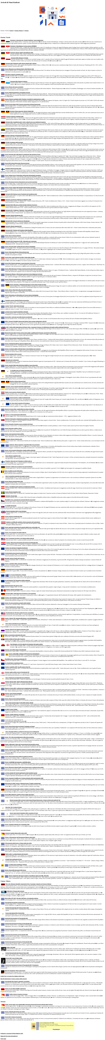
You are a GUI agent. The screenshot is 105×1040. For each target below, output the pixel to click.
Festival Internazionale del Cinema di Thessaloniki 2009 (18, 929)
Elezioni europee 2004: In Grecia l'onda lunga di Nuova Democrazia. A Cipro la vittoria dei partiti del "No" (35, 800)
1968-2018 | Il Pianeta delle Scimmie (15, 891)
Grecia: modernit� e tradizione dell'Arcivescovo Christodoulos (24, 653)
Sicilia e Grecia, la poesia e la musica (18, 994)
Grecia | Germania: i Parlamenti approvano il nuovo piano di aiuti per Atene (28, 284)
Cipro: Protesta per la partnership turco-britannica (17, 677)
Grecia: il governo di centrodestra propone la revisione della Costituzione (23, 749)
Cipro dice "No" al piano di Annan (13, 807)
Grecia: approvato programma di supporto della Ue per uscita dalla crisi (22, 527)
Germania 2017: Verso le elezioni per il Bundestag (17, 221)
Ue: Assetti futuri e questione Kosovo (14, 663)
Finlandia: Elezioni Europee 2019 (13, 168)
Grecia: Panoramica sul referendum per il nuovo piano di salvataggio (21, 295)
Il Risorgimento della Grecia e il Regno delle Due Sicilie (18, 843)
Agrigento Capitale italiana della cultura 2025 (16, 833)
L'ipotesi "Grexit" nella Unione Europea (14, 306)
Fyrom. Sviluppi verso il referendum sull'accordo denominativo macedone (23, 175)
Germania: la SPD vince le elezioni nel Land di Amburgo (18, 466)
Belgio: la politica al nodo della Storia (13, 471)
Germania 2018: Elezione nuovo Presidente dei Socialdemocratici (21, 194)
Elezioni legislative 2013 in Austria (13, 354)
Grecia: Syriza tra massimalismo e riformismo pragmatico (19, 279)
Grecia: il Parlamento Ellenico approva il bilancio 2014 (18, 343)
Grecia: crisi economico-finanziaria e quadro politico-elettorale (20, 450)
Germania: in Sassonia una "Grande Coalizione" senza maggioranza (26, 40)
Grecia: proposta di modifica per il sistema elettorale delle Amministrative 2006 (24, 778)
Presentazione (56, 1029)
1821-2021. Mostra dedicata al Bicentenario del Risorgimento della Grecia (22, 848)
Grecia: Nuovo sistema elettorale (13, 235)
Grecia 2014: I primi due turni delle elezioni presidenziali (18, 317)
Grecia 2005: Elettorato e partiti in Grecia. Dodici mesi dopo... (20, 794)
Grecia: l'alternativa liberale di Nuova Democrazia (17, 252)
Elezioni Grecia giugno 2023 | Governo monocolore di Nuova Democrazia (22, 104)
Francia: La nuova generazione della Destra (15, 414)
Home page (3, 1038)
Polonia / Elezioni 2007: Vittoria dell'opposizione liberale (18, 681)
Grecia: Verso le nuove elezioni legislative (15, 698)
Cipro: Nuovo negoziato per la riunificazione (16, 623)
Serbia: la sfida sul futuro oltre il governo (15, 639)
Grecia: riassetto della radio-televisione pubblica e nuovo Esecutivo (21, 365)
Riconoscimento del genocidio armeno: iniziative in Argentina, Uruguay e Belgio (24, 789)
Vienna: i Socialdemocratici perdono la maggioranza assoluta (20, 486)
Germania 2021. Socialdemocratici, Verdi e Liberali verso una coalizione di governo (25, 122)
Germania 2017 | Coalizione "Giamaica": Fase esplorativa (19, 210)
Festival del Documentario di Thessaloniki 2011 (16, 918)
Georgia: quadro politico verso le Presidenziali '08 (17, 672)
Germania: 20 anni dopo (11, 496)
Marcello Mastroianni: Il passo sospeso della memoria (14, 978)
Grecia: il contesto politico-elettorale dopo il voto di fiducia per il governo (23, 349)
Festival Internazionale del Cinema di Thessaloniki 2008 (18, 941)
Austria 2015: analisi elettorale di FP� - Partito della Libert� (19, 257)
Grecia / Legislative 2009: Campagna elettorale (16, 563)
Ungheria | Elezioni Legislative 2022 (14, 116)
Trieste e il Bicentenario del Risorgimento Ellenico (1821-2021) (20, 837)
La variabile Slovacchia (10, 505)
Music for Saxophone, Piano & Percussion (15, 970)
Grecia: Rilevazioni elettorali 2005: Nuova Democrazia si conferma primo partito (24, 767)
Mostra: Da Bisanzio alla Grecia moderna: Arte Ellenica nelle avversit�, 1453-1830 (29, 875)
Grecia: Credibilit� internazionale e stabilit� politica (18, 762)
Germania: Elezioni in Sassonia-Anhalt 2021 (16, 128)
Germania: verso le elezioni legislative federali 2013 (17, 386)
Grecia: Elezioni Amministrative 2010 (14, 481)
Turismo (27, 30)
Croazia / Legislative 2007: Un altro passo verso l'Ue (17, 667)
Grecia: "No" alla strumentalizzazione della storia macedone (19, 737)
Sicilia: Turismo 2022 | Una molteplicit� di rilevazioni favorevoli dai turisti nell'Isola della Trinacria (29, 1004)
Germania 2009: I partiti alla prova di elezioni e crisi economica (20, 593)
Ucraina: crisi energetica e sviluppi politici (15, 597)
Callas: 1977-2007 (11, 947)
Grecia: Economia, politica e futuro (13, 428)
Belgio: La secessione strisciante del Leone (14, 635)
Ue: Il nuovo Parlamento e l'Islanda (17, 574)
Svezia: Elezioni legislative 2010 (13, 492)
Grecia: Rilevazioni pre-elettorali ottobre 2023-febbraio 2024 (19, 69)
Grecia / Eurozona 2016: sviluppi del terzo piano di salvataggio (20, 246)
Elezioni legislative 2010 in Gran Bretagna (16, 511)
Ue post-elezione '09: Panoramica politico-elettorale (17, 580)
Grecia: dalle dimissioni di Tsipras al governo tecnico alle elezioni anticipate (23, 268)
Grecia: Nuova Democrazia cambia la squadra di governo (19, 756)
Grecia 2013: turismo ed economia (13, 1017)
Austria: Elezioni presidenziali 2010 (13, 516)
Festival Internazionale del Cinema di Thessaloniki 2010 (18, 923)
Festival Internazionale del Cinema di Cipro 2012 (17, 907)
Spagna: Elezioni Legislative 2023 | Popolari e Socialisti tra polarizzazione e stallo (24, 99)
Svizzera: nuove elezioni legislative (13, 693)
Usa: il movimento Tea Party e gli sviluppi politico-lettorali (20, 538)
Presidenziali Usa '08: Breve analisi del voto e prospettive (20, 612)
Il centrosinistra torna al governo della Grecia (16, 553)
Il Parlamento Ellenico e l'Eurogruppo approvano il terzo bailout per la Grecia (23, 274)
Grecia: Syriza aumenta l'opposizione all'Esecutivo (17, 338)
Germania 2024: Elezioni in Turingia (19, 58)
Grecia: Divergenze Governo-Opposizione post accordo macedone (21, 182)
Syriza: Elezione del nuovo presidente (14, 87)
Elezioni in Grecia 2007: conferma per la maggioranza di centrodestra (21, 688)
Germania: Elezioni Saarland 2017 (13, 226)
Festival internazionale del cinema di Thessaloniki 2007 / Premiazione (22, 965)
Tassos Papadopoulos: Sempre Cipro (14, 607)
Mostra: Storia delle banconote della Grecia (15, 870)
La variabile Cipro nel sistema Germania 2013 (21, 370)
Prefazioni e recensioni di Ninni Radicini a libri (12, 1033)
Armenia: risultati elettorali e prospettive (14, 714)
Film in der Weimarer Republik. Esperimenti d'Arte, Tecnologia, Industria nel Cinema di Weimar (28, 884)
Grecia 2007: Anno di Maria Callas (14, 958)
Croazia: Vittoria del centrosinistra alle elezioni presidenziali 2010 (22, 542)
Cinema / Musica (19, 30)
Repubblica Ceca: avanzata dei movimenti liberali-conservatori (20, 499)
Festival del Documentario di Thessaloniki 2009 (16, 934)
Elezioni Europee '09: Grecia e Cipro (13, 585)
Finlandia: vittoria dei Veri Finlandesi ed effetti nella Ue (18, 461)
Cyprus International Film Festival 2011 (14, 913)
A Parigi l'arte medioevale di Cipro (13, 859)
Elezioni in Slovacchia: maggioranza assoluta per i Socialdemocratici (21, 419)
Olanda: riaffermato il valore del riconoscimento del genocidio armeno (22, 744)
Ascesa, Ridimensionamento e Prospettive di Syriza (17, 92)
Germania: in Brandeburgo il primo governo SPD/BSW (23, 46)
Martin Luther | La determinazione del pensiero (16, 854)
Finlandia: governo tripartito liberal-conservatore (17, 300)
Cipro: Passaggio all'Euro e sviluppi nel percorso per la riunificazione (22, 731)
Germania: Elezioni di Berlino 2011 (13, 439)
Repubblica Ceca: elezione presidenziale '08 (15, 659)
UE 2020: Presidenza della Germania (14, 142)
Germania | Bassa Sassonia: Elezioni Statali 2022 (22, 111)
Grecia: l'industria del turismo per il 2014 (15, 1011)
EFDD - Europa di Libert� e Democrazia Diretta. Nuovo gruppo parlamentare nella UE (25, 321)
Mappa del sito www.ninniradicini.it (9, 1036)
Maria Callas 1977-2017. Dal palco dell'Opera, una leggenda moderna (21, 898)
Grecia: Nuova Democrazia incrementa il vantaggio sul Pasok (20, 726)
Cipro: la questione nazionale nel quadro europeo (17, 476)
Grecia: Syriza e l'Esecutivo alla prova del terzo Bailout (18, 289)
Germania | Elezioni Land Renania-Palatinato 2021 (17, 135)
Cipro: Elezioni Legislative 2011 (13, 455)
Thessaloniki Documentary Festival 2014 (15, 902)
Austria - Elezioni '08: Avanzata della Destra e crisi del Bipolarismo (21, 618)
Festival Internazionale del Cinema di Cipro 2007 (17, 953)
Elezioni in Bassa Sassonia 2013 (18, 381)
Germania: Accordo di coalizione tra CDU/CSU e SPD (18, 199)
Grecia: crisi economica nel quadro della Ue (15, 532)
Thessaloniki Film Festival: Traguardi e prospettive (17, 981)
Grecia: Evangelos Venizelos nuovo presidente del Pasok (19, 424)
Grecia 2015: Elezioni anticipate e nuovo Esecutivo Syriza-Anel (20, 263)
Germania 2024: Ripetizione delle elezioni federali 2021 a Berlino (20, 63)
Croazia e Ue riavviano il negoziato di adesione (16, 548)
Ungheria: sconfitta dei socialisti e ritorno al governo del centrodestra (23, 522)
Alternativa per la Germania (12, 360)
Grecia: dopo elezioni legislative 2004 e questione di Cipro (24, 813)
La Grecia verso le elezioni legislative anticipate (16, 311)
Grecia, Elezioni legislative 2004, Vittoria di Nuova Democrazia (20, 819)
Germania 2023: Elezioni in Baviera (18, 81)
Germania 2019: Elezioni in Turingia (14, 147)
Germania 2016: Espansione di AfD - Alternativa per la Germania (20, 241)
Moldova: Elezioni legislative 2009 (14, 589)
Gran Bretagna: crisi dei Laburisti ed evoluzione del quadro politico (26, 644)
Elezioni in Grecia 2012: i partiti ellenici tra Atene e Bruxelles (19, 409)
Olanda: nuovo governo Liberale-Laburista (15, 392)
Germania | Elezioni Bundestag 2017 (14, 215)
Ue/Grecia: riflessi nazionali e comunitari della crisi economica (24, 444)
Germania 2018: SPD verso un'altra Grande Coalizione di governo (21, 205)
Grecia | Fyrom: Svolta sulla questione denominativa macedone (20, 187)
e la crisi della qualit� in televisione (15, 988)
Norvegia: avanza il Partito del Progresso (15, 558)
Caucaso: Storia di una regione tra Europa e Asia (17, 629)
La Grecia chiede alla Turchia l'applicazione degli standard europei (21, 773)
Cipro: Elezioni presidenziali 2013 (13, 375)
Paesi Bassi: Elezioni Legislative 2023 (14, 74)
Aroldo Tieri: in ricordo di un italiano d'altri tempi (12, 976)
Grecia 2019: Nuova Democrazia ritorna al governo (17, 163)
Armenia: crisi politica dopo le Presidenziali (15, 649)
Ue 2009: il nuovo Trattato (11, 709)
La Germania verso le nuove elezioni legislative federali (18, 569)
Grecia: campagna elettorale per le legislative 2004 (17, 824)
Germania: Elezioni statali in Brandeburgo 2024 (21, 52)
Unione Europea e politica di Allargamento (20, 397)
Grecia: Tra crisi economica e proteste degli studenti (17, 603)
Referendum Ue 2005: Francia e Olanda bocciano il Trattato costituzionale (23, 783)
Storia (11, 30)
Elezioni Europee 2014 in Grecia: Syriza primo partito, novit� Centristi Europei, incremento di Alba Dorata (30, 332)
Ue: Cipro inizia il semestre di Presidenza (20, 403)
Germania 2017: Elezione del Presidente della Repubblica (19, 230)
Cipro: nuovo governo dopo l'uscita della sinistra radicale (19, 702)
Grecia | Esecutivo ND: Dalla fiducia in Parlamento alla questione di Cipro (22, 154)
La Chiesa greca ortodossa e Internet (18, 864)
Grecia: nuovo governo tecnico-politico (14, 434)
